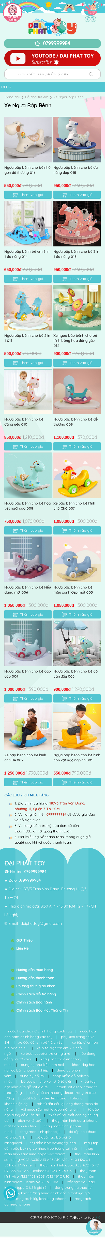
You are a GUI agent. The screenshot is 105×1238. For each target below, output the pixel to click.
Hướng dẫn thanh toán (35, 978)
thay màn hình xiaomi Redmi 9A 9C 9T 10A (49, 1179)
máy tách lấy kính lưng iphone (41, 1198)
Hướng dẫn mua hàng (34, 969)
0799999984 (52, 43)
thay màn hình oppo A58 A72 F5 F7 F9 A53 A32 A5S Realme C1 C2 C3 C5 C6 (51, 1168)
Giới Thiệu (24, 940)
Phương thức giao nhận (35, 986)
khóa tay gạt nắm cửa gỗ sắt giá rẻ (50, 1084)
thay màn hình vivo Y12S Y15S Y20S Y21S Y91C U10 (50, 1173)
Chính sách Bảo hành (34, 1002)
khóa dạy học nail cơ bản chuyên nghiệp (49, 1067)
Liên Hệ (22, 948)
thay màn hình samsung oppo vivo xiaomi (48, 1151)
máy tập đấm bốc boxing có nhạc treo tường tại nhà (51, 1146)
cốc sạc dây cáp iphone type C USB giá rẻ (49, 1185)
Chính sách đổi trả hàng (36, 994)
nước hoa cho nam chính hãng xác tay (50, 1034)
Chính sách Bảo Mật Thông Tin (42, 1010)
